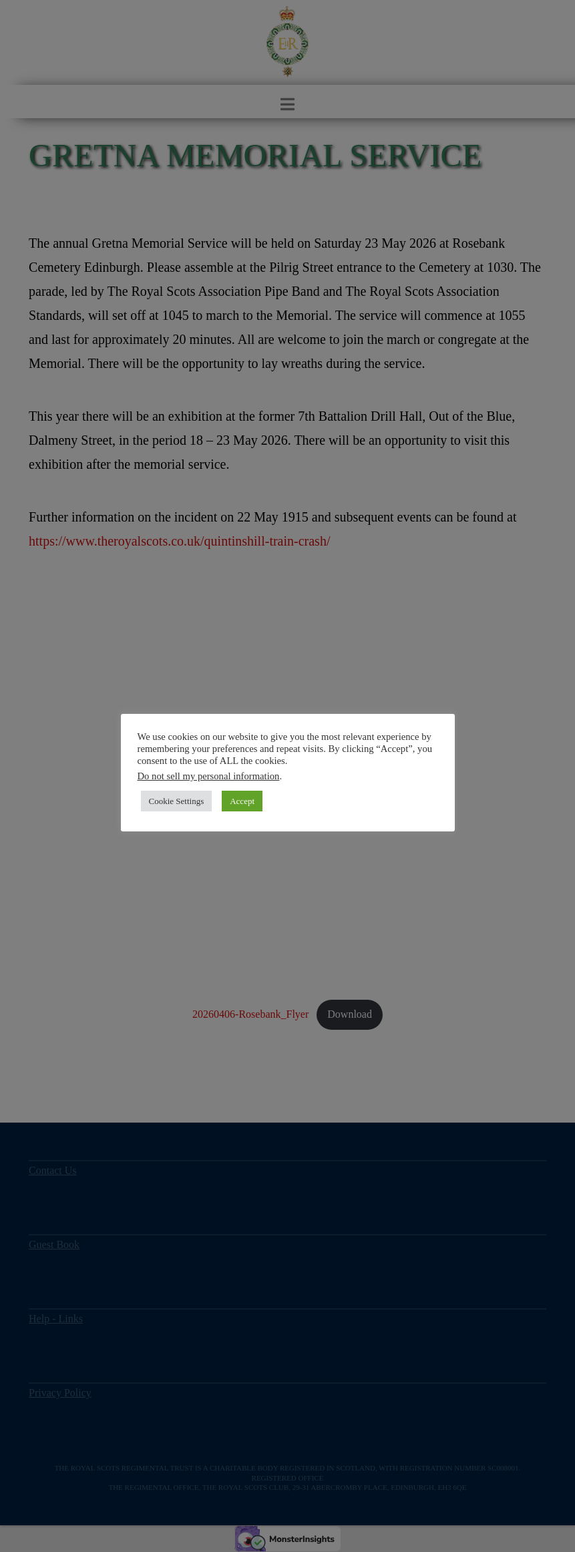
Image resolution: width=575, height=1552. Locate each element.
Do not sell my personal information (209, 776)
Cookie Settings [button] (176, 801)
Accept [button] (242, 801)
